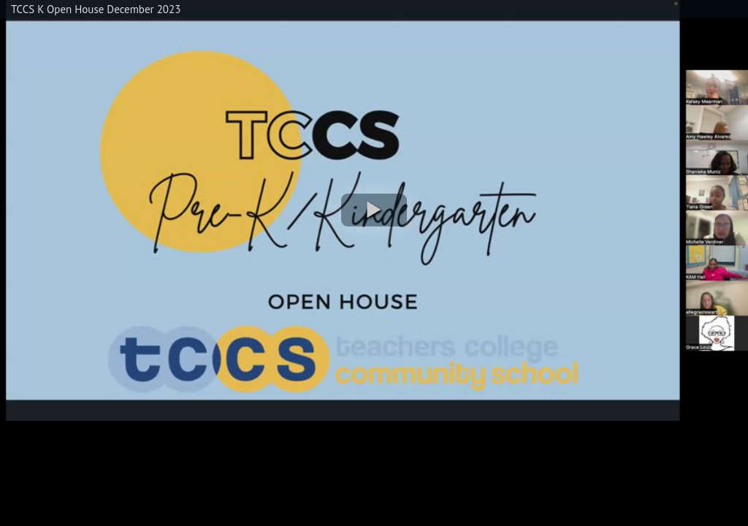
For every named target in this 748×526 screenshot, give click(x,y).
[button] (374, 210)
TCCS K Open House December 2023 (95, 9)
